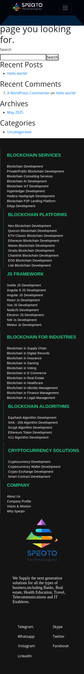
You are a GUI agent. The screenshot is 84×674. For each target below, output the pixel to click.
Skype (58, 626)
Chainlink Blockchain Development (33, 255)
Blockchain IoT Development (28, 186)
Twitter (59, 636)
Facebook (61, 645)
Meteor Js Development (24, 325)
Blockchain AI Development (27, 181)
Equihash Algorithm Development (32, 417)
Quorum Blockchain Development (32, 231)
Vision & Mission (19, 506)
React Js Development (23, 300)
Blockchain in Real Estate (25, 378)
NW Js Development (22, 320)
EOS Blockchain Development (30, 260)
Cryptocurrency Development (29, 462)
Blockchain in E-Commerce (26, 373)
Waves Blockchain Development (31, 245)
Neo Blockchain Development (29, 226)
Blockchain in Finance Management (33, 393)
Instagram (26, 645)
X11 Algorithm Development (28, 437)
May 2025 (15, 112)
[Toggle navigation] (65, 7)
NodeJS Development (23, 310)
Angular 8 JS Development (26, 290)
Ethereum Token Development (30, 432)
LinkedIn (25, 656)
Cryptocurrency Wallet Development (34, 466)
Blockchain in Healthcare (25, 383)
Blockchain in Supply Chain (27, 348)
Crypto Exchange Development (30, 471)
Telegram (25, 626)
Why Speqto (16, 511)
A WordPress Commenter (28, 92)
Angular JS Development (25, 295)
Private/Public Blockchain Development (35, 171)
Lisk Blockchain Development (29, 265)
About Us (13, 496)
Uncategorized (19, 131)
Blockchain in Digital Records (28, 353)
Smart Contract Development (29, 476)
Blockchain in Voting (21, 368)
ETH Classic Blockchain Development (35, 235)
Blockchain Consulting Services (30, 176)
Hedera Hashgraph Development (31, 196)
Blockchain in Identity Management (32, 388)
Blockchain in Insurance (24, 358)
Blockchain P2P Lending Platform (31, 201)
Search (5, 49)
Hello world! (17, 73)
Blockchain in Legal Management (31, 398)
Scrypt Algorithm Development (30, 427)
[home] (27, 8)
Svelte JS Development (24, 285)
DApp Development (21, 206)
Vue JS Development (22, 305)
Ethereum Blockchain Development (33, 240)
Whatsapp (26, 636)
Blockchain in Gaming (23, 363)
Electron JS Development (25, 315)
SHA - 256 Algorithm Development (33, 422)
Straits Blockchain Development (31, 250)
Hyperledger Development (26, 191)
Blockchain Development (25, 166)
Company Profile (19, 501)
